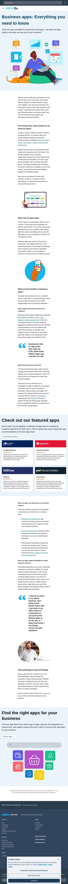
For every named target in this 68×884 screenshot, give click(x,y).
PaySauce (34, 398)
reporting (35, 142)
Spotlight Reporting (9, 450)
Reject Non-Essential (34, 875)
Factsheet (37, 822)
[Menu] (3, 8)
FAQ (3, 848)
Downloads (38, 826)
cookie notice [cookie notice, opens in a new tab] (42, 864)
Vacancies (4, 855)
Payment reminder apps (29, 531)
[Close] (64, 2)
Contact (37, 829)
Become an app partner (30, 805)
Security (4, 829)
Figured (41, 396)
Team (3, 822)
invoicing (46, 140)
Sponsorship (5, 826)
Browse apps (9, 736)
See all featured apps (12, 436)
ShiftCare (6, 477)
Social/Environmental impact (9, 831)
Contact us (4, 833)
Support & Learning (40, 836)
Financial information (7, 842)
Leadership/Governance (8, 846)
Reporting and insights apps (30, 519)
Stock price (4, 840)
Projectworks (40, 477)
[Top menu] (65, 8)
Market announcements (8, 844)
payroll (20, 142)
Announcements (39, 824)
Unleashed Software (42, 450)
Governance (5, 824)
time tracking (27, 142)
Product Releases (40, 839)
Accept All (34, 880)
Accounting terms (40, 842)
